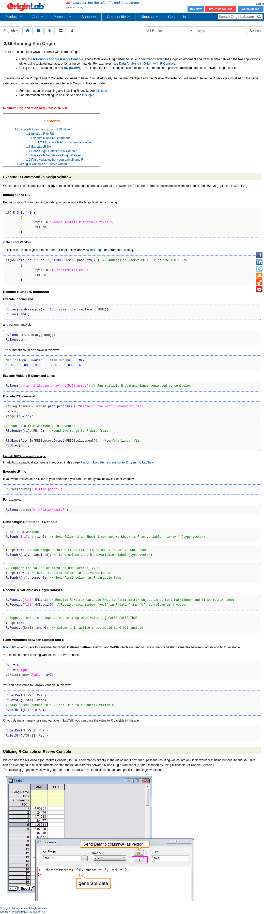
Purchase (62, 17)
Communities (118, 17)
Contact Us (177, 17)
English (10, 31)
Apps (37, 17)
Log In (260, 3)
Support (88, 17)
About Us (149, 17)
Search (255, 31)
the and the (55, 59)
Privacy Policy (20, 912)
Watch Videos (251, 8)
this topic (101, 91)
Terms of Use (37, 912)
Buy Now (196, 8)
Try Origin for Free (220, 8)
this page (96, 250)
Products (13, 17)
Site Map (5, 912)
